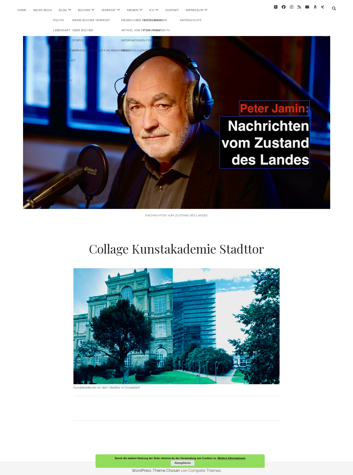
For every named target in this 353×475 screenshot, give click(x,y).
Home (22, 10)
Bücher (84, 10)
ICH (151, 10)
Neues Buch (42, 10)
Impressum (194, 10)
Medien (132, 10)
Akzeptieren (182, 463)
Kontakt (172, 10)
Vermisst (108, 10)
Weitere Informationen (231, 458)
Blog (63, 10)
